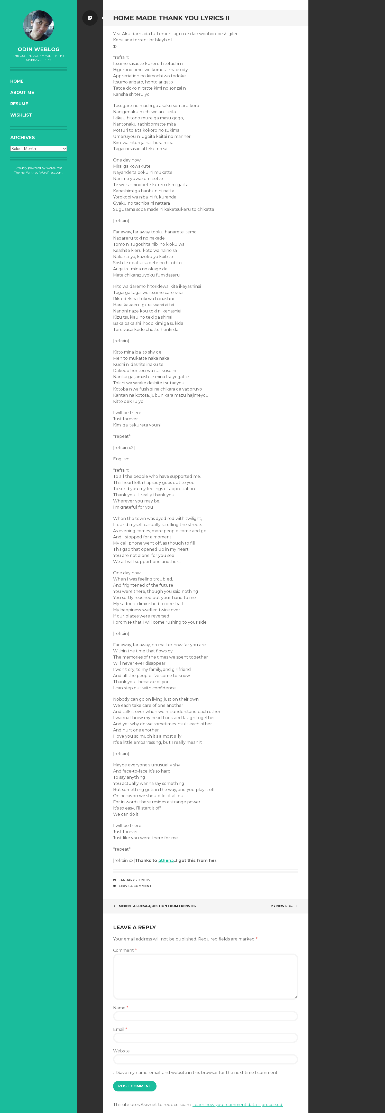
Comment (125, 950)
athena (166, 860)
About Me (22, 92)
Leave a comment (135, 886)
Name (120, 1007)
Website (121, 1051)
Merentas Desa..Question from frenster (155, 906)
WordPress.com (50, 172)
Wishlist (21, 115)
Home (16, 81)
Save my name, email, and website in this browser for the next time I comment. (197, 1072)
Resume (19, 103)
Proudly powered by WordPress (38, 168)
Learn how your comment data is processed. (237, 1104)
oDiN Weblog (39, 49)
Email (120, 1029)
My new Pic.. (284, 906)
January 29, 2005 (134, 880)
